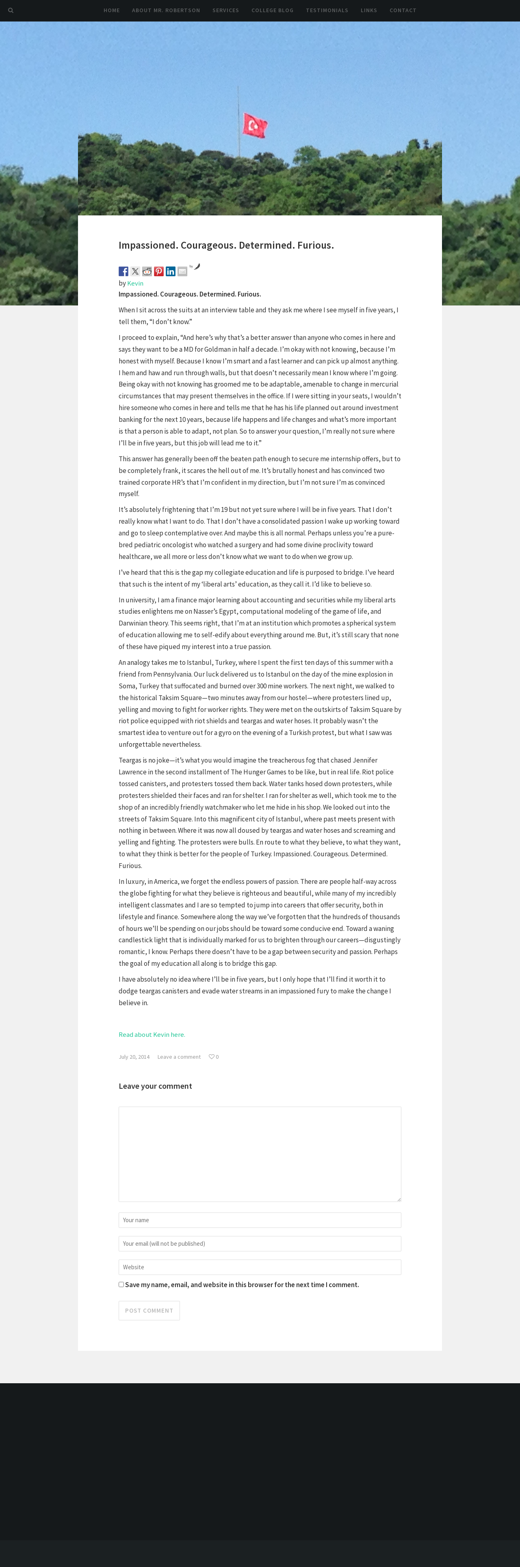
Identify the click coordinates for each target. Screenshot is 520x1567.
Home (112, 10)
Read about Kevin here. (152, 1034)
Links (369, 10)
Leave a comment (179, 1056)
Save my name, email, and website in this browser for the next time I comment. (242, 1281)
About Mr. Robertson (166, 10)
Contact (403, 10)
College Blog (272, 10)
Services (225, 10)
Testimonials (327, 10)
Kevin (135, 283)
